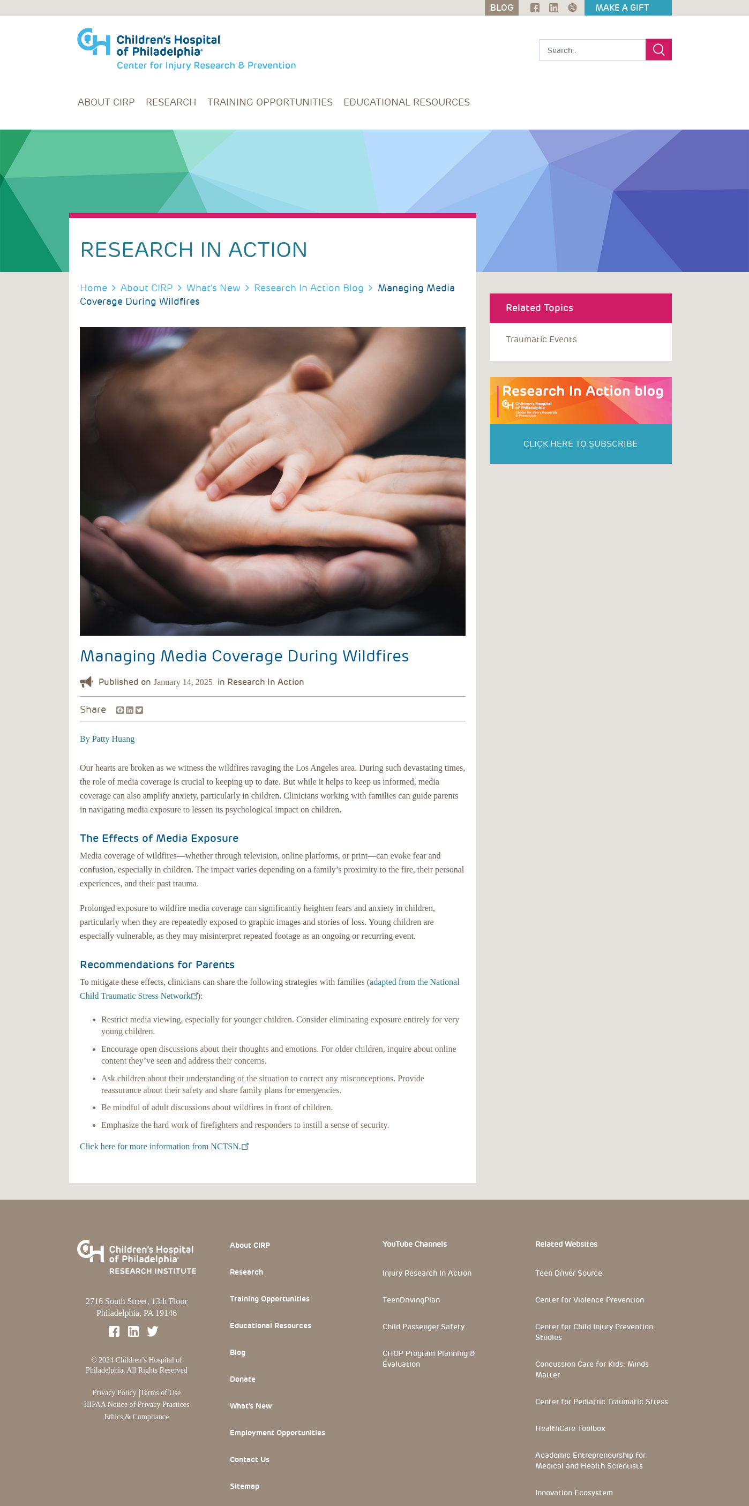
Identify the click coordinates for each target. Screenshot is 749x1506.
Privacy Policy (115, 1393)
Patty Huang (112, 738)
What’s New (251, 1406)
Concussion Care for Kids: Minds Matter (592, 1369)
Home (93, 288)
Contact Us (249, 1459)
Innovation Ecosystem (574, 1492)
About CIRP (106, 102)
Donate (243, 1379)
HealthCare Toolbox (570, 1428)
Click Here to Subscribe (580, 443)
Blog (237, 1352)
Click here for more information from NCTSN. (164, 1146)
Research (171, 102)
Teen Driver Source (568, 1273)
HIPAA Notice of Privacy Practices (137, 1404)
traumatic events (541, 339)
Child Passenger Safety (424, 1326)
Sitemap (244, 1486)
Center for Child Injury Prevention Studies (594, 1332)
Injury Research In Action (427, 1273)
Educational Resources (406, 102)
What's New (213, 288)
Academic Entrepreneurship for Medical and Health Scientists (590, 1460)
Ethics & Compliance (136, 1417)
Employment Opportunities (277, 1432)
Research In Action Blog (309, 288)
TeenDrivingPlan (411, 1300)
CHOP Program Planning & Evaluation (429, 1359)
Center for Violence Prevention (589, 1300)
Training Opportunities (270, 102)
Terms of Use (160, 1393)
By (85, 738)
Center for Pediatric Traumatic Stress (601, 1401)
